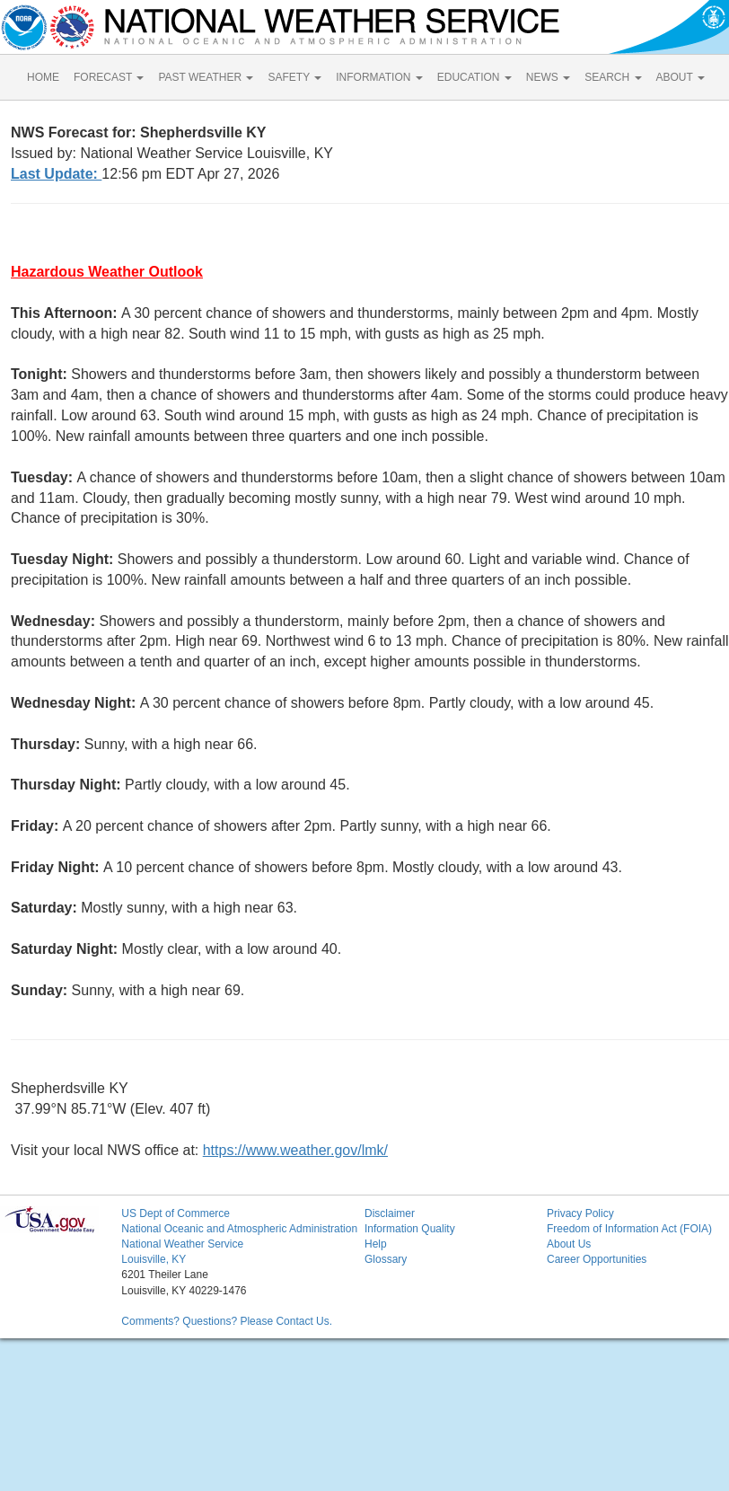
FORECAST (109, 77)
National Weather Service (182, 1244)
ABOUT (680, 77)
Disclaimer (389, 1213)
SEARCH (612, 77)
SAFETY (294, 77)
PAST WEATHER (205, 77)
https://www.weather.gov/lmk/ (295, 1150)
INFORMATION (379, 77)
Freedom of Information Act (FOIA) (629, 1228)
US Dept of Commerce (175, 1213)
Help (375, 1244)
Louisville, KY (153, 1259)
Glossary (385, 1259)
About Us (569, 1244)
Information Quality (409, 1228)
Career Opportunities (596, 1259)
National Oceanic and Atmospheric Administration (239, 1228)
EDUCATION (474, 77)
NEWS (548, 77)
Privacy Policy (580, 1213)
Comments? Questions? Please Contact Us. (226, 1321)
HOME (43, 77)
